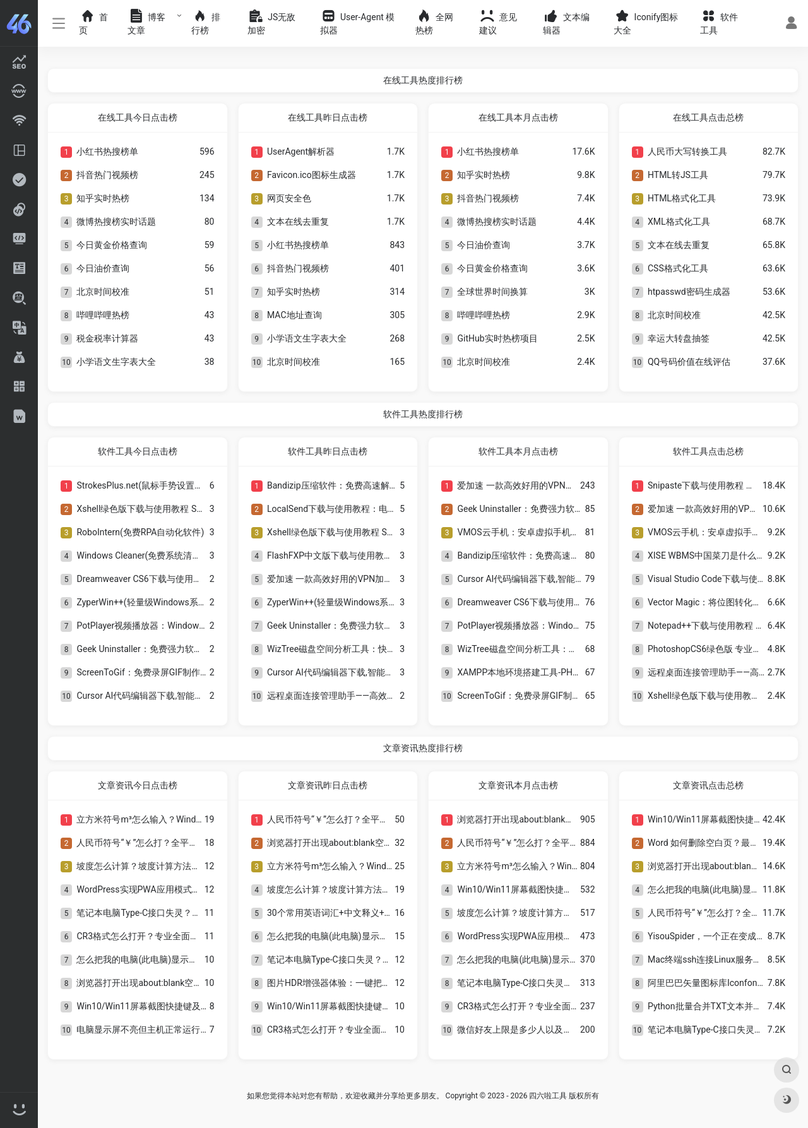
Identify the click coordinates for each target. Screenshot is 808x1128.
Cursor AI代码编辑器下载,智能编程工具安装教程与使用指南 (192, 696)
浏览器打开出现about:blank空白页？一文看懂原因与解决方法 (196, 983)
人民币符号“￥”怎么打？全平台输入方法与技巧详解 (176, 843)
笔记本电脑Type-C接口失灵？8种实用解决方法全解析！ (185, 913)
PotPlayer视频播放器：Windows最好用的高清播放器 (179, 625)
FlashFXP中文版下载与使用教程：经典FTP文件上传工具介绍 (386, 555)
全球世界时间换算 (492, 292)
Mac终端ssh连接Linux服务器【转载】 (722, 959)
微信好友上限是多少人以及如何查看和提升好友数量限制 (567, 1029)
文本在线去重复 (298, 222)
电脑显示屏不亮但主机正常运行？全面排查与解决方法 (182, 1029)
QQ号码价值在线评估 (689, 362)
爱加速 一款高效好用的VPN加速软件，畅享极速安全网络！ (383, 579)
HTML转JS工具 (678, 175)
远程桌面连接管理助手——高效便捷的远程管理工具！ (371, 696)
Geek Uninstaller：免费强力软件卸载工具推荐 (165, 649)
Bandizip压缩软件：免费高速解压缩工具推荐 (355, 485)
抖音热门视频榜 (107, 175)
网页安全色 (289, 198)
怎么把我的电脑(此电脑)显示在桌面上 (150, 959)
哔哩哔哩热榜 (102, 315)
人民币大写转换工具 (687, 151)
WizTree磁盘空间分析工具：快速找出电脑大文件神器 (371, 649)
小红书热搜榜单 (107, 151)
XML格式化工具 (679, 222)
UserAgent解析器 (301, 151)
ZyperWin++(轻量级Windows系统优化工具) (160, 602)
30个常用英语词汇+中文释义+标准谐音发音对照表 (365, 913)
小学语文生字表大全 (116, 362)
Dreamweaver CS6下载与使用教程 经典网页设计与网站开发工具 (202, 579)
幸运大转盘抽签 (679, 338)
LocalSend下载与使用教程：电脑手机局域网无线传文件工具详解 (393, 509)
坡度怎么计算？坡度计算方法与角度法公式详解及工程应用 (191, 866)
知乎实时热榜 (102, 198)
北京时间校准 (102, 292)
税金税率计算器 (107, 338)
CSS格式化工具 (678, 268)
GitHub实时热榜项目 (497, 338)
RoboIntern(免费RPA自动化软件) (140, 532)
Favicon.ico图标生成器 (311, 175)
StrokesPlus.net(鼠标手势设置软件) (145, 485)
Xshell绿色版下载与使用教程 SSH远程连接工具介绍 (177, 509)
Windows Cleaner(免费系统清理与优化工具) (162, 555)
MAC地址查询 (294, 315)
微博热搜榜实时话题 (116, 222)
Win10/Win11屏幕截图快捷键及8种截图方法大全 (171, 1006)
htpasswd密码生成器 (689, 292)
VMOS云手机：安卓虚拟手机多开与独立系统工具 (553, 532)
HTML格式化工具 (682, 198)
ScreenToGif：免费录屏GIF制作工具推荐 (155, 672)
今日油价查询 (102, 268)
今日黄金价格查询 (111, 245)
